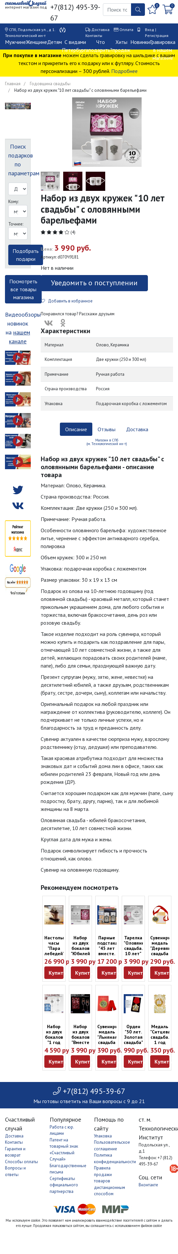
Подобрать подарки (26, 255)
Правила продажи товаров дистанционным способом (109, 1181)
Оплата (126, 29)
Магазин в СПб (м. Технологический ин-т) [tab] (106, 442)
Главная (13, 84)
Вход (149, 29)
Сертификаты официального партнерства (64, 1185)
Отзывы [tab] (106, 429)
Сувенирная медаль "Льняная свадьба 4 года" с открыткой (110, 1040)
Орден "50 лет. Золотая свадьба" (133, 1034)
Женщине (36, 42)
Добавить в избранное (67, 301)
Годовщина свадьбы (50, 84)
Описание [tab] (76, 429)
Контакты (93, 35)
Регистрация (156, 35)
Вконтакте (148, 1185)
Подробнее (124, 71)
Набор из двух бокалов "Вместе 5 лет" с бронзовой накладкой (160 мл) (82, 1045)
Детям (54, 42)
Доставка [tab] (137, 429)
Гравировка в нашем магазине (162, 50)
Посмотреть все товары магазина (23, 289)
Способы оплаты (21, 1162)
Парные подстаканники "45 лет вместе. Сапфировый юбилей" (114, 951)
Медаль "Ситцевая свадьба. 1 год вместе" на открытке (161, 1042)
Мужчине (15, 42)
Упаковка (103, 1136)
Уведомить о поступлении (94, 282)
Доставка (100, 29)
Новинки (140, 42)
